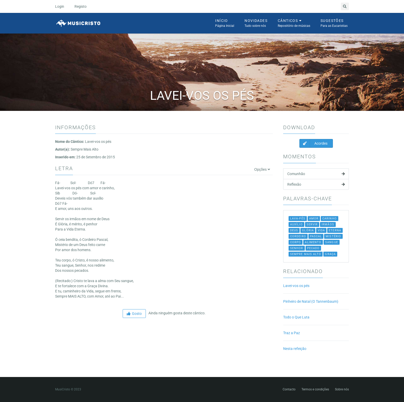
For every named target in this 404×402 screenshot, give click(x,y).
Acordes (313, 143)
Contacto (289, 389)
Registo (80, 6)
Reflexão (316, 184)
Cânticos (294, 23)
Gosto (134, 313)
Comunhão (316, 173)
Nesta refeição (294, 349)
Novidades (256, 23)
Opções (262, 169)
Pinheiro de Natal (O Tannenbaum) (310, 301)
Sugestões (334, 23)
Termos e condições (315, 389)
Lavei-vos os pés (296, 286)
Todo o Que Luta (296, 317)
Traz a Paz (291, 333)
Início (224, 23)
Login (59, 6)
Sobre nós (342, 389)
